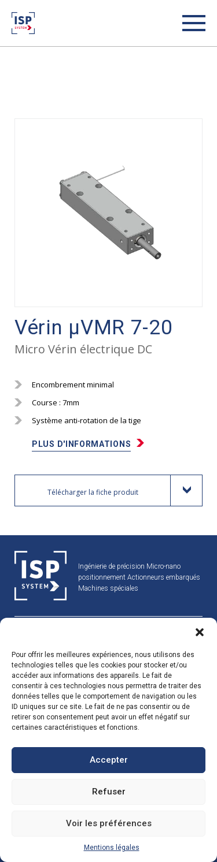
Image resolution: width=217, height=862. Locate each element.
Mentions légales (111, 848)
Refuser (109, 791)
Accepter (109, 760)
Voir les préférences (109, 823)
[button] (199, 632)
